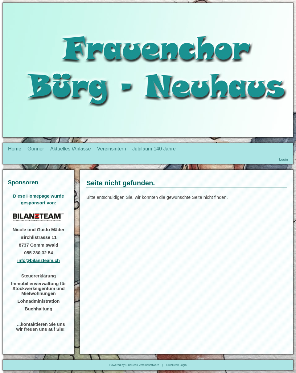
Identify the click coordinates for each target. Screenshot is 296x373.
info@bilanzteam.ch (38, 260)
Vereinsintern (111, 148)
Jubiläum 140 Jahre (154, 148)
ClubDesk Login (176, 365)
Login (283, 159)
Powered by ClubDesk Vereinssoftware (134, 365)
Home (14, 148)
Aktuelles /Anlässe (70, 148)
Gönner (35, 148)
